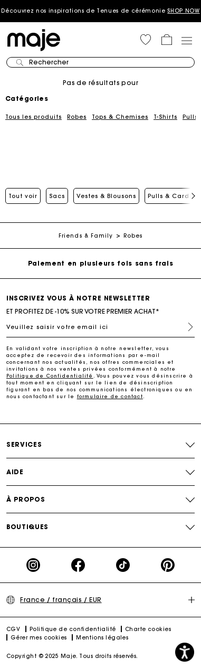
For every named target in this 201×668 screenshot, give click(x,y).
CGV (13, 629)
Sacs (57, 196)
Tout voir (22, 196)
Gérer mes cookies (39, 637)
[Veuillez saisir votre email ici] (100, 326)
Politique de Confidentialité (49, 376)
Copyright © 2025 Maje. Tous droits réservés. (72, 656)
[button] (145, 39)
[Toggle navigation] (186, 40)
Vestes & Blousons (106, 196)
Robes (77, 116)
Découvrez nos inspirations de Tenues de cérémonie (100, 10)
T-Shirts (165, 116)
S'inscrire (186, 326)
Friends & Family (86, 235)
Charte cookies (148, 629)
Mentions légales (102, 637)
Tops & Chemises (120, 116)
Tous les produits (33, 116)
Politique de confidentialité (73, 629)
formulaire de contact (110, 396)
